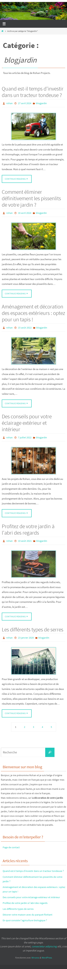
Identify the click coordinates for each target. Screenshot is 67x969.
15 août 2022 (25, 327)
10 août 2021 (25, 540)
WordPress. (46, 957)
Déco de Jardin (14, 6)
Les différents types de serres (32, 629)
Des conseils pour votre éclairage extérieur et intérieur (27, 423)
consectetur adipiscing (44, 946)
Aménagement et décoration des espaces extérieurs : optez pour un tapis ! (33, 313)
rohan (9, 103)
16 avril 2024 (24, 213)
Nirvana (35, 957)
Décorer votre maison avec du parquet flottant (27, 914)
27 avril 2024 (24, 103)
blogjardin (41, 103)
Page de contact (11, 847)
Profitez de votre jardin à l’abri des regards (28, 529)
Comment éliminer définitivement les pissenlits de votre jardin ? (31, 198)
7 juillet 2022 (24, 437)
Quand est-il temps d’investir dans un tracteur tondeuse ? (32, 91)
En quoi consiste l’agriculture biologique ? (25, 920)
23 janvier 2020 (26, 637)
